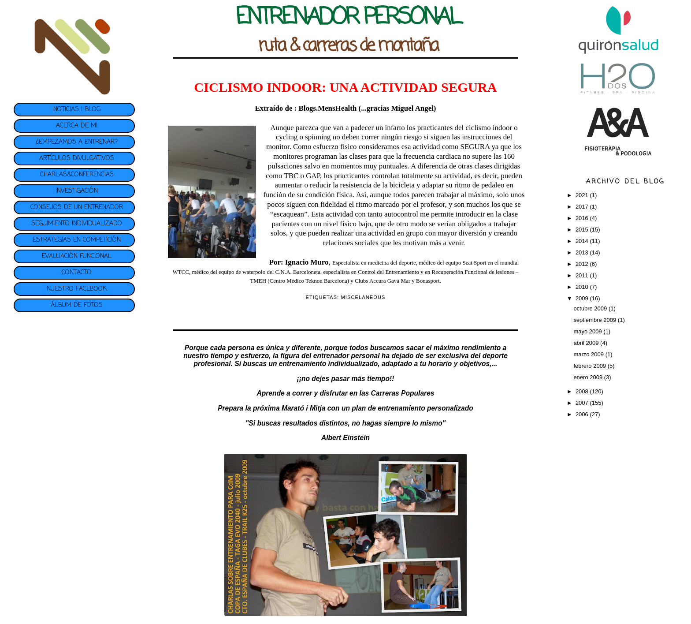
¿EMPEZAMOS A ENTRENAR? (77, 142)
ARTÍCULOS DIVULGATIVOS (76, 158)
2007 (583, 403)
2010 (583, 287)
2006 (583, 414)
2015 (583, 229)
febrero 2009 (590, 365)
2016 (583, 218)
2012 (583, 264)
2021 (583, 195)
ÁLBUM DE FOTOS (77, 305)
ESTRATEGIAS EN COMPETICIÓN (77, 240)
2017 (583, 206)
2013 (583, 252)
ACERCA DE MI (76, 126)
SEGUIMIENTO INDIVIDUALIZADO (76, 223)
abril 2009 (586, 343)
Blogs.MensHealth (327, 108)
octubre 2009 (591, 308)
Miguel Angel (412, 108)
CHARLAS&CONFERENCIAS (77, 174)
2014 (583, 241)
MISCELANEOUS (363, 297)
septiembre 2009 (595, 320)
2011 (583, 275)
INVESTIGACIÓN (77, 191)
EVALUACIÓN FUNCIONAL (76, 256)
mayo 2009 (588, 331)
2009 (583, 298)
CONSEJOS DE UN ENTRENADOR (76, 207)
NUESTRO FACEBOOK (77, 289)
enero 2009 (588, 377)
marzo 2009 (589, 354)
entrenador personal (346, 355)
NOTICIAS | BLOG (76, 109)
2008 (583, 391)
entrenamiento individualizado (328, 363)
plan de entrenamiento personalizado (412, 408)
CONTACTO (77, 272)
